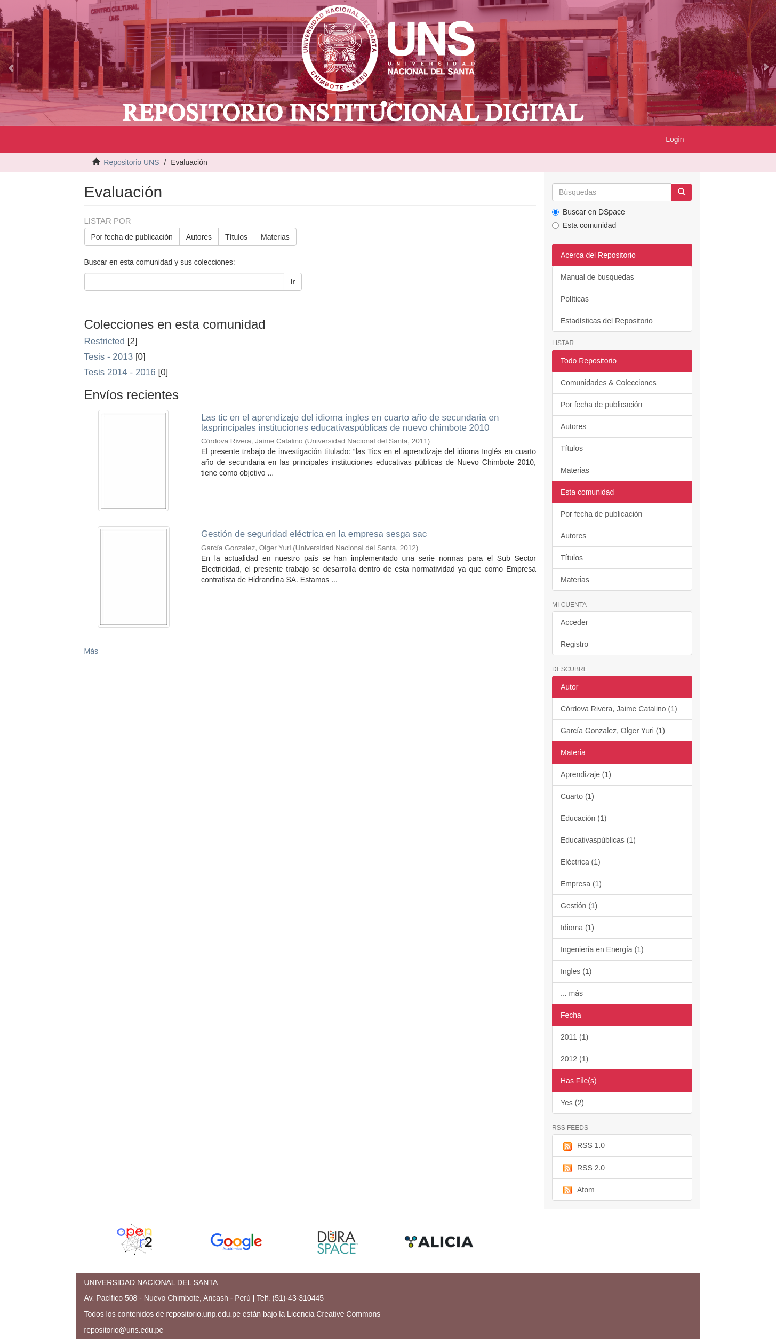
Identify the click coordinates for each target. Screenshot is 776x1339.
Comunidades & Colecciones (609, 382)
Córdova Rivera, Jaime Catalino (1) (619, 708)
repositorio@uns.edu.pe (124, 1330)
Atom (578, 1190)
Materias (275, 237)
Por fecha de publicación (132, 237)
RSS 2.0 (583, 1168)
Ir (293, 282)
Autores (199, 237)
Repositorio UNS (131, 162)
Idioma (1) (577, 927)
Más (91, 651)
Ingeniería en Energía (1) (602, 949)
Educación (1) (583, 818)
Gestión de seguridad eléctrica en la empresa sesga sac (314, 534)
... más (572, 993)
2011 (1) (574, 1037)
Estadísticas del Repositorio (607, 320)
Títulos (236, 237)
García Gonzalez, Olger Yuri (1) (613, 730)
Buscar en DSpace (588, 212)
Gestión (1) (579, 905)
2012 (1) (574, 1059)
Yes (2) (572, 1102)
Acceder (574, 622)
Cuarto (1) (577, 796)
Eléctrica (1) (581, 862)
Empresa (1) (581, 884)
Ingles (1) (576, 971)
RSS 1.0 (583, 1146)
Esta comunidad (584, 225)
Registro (574, 644)
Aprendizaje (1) (586, 774)
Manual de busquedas (597, 277)
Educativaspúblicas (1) (598, 840)
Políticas (575, 299)
